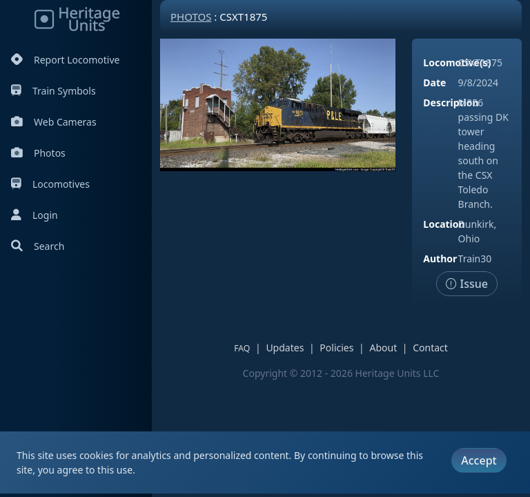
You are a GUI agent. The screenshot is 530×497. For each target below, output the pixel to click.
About (383, 347)
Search (37, 246)
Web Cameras (54, 121)
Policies (336, 347)
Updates (285, 347)
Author (440, 258)
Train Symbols (53, 90)
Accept (478, 460)
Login (34, 215)
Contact (430, 347)
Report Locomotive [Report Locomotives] (65, 59)
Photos (38, 152)
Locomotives (50, 184)
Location (443, 224)
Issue (467, 283)
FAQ (242, 348)
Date (434, 82)
